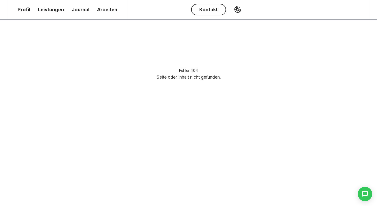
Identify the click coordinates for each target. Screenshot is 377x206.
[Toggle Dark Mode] (237, 9)
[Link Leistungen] (51, 9)
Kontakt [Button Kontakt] (208, 9)
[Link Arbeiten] (107, 9)
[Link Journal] (80, 9)
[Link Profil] (24, 9)
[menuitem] (24, 9)
